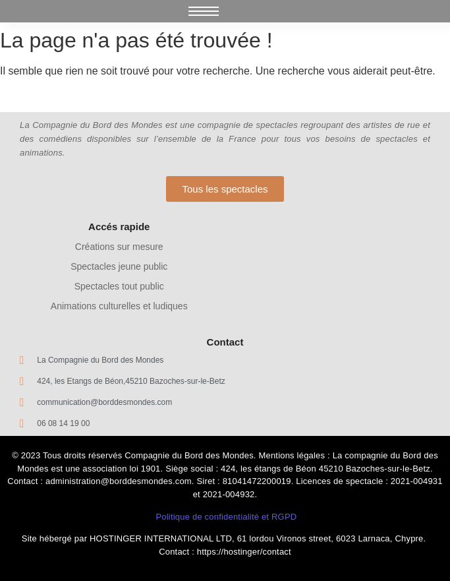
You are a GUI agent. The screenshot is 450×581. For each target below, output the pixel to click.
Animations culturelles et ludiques (119, 306)
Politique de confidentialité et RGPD (225, 517)
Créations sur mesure (119, 246)
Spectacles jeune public (118, 266)
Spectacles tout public (119, 286)
